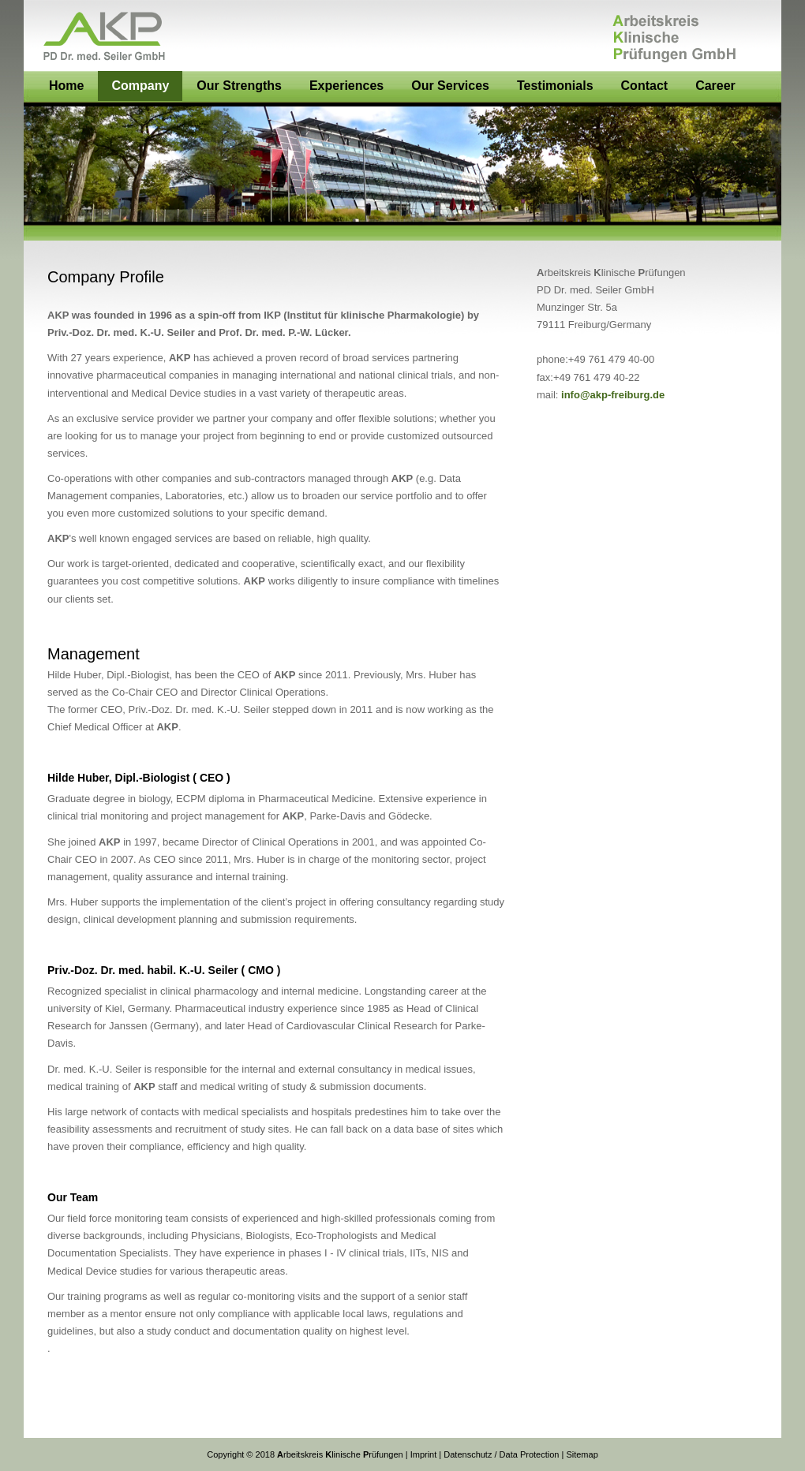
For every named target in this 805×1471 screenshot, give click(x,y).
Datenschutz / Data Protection (501, 1454)
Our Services (450, 85)
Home (66, 85)
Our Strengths (239, 85)
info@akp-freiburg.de (613, 395)
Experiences (346, 85)
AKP (402, 35)
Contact (644, 85)
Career (715, 85)
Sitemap (581, 1454)
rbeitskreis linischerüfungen (339, 1454)
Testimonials (555, 85)
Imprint (423, 1454)
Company (140, 85)
